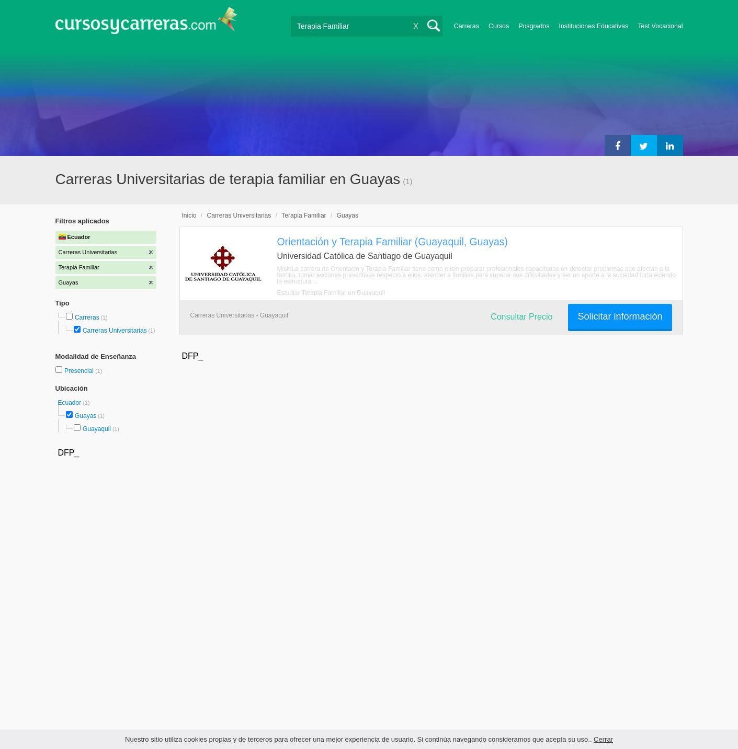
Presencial (79, 370)
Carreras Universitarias (115, 330)
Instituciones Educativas (593, 26)
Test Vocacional (660, 26)
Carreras (466, 26)
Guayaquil (97, 429)
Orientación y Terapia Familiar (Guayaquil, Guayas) (392, 241)
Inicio (189, 215)
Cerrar (603, 739)
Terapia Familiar (303, 215)
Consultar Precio (521, 316)
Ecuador (70, 402)
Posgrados (533, 26)
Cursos (499, 26)
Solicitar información (619, 316)
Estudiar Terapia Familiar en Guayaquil (331, 293)
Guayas (85, 415)
